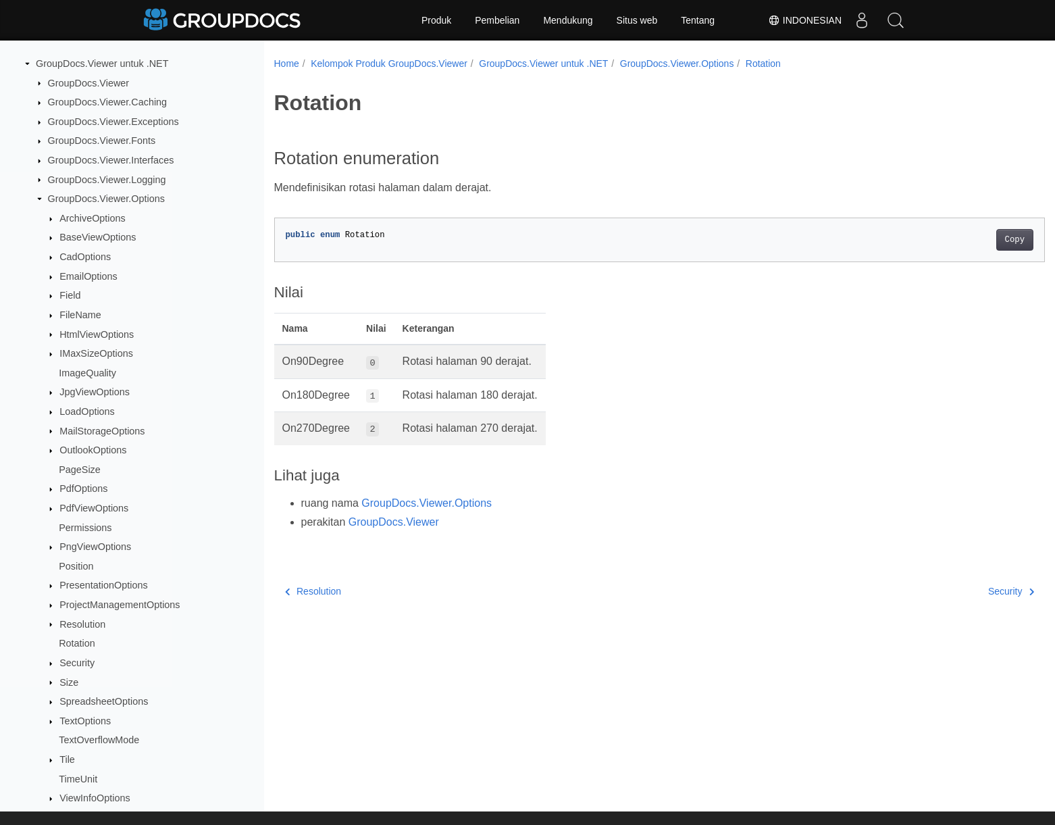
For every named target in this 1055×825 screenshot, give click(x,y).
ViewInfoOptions (94, 798)
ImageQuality (87, 373)
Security (77, 662)
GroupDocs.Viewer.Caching (108, 102)
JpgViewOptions (94, 391)
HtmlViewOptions (96, 334)
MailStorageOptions (102, 431)
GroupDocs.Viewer (89, 83)
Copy (961, 240)
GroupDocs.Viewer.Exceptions (113, 121)
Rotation (77, 643)
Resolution (82, 624)
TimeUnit (78, 779)
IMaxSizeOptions (96, 353)
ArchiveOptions (92, 218)
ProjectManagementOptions (119, 604)
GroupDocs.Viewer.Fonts (102, 140)
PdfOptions (83, 488)
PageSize (80, 469)
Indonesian (805, 20)
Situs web (637, 20)
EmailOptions (88, 276)
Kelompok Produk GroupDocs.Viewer (389, 63)
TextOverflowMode (99, 739)
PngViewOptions (95, 546)
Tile (67, 759)
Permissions (85, 527)
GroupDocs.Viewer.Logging (107, 179)
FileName (80, 314)
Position (76, 566)
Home (286, 63)
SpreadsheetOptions (103, 701)
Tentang (698, 20)
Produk (436, 20)
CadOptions (85, 256)
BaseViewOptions (97, 237)
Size (68, 682)
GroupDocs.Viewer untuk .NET (102, 63)
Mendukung (567, 20)
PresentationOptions (103, 585)
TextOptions (85, 721)
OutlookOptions (92, 450)
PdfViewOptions (93, 508)
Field (69, 295)
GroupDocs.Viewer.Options (106, 198)
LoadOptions (87, 411)
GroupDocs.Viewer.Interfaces (111, 160)
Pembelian (497, 20)
